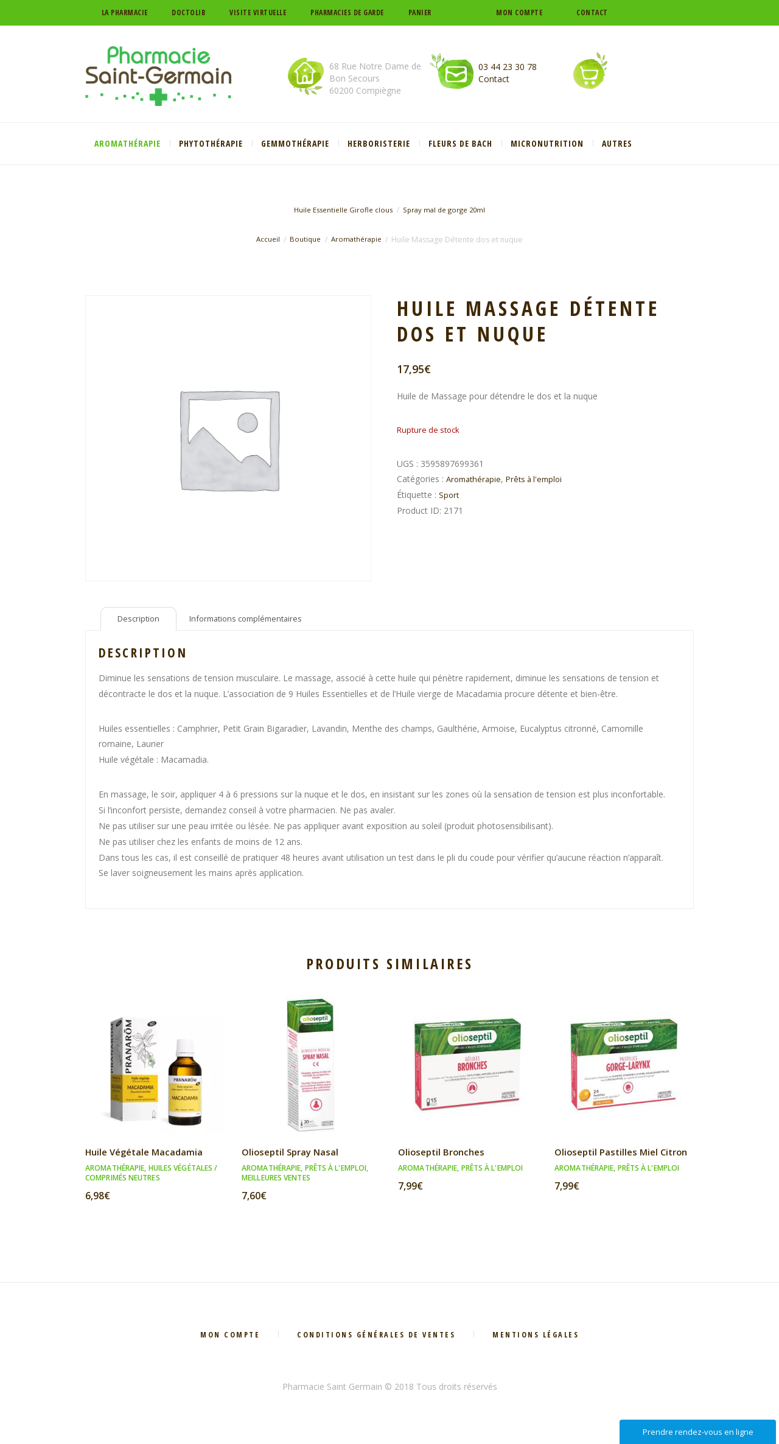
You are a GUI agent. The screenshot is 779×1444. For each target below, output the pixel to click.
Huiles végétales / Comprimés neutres (151, 1176)
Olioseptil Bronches (444, 1155)
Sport (449, 494)
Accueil (265, 239)
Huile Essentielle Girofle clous (340, 210)
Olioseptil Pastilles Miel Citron (609, 1161)
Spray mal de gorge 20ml (447, 210)
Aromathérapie (357, 239)
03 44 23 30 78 (507, 66)
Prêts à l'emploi (540, 479)
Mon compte (519, 12)
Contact (592, 12)
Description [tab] (140, 620)
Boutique (304, 239)
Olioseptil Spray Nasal (293, 1155)
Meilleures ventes (276, 1181)
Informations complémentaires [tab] (255, 620)
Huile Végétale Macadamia (147, 1155)
